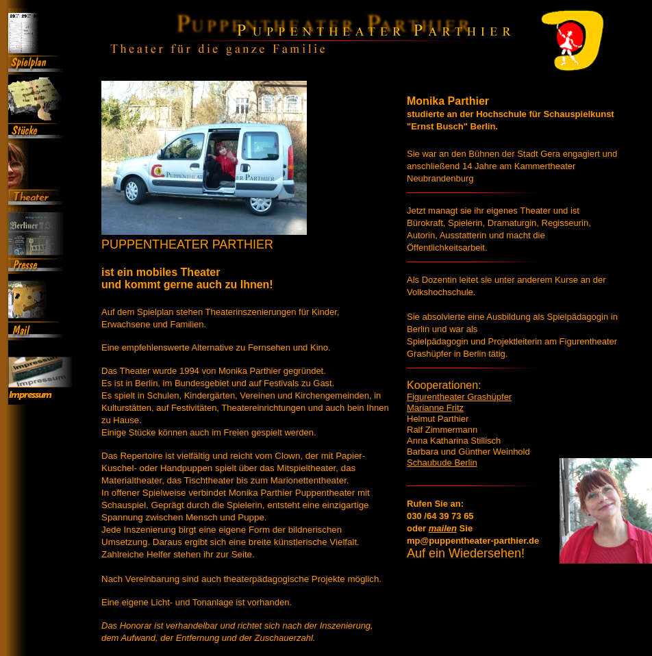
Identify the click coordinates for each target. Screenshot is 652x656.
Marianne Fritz (435, 410)
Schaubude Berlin (442, 472)
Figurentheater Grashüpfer (459, 398)
